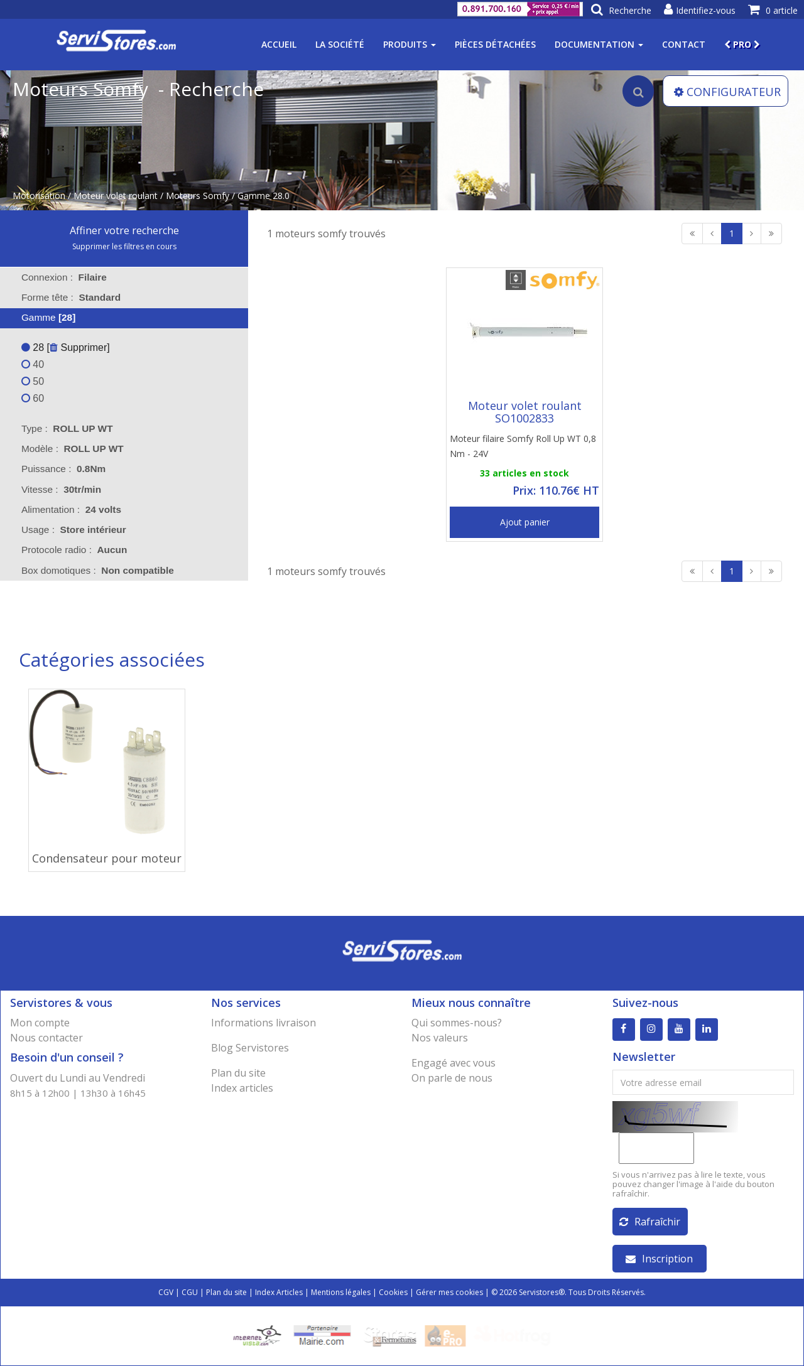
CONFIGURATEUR (727, 91)
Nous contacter (46, 1038)
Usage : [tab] (73, 529)
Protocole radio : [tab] (74, 549)
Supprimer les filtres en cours (124, 246)
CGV (165, 1292)
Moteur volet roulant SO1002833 (525, 412)
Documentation (599, 44)
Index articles (242, 1088)
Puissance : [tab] (63, 468)
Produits (409, 44)
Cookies (393, 1292)
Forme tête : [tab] (71, 297)
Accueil (278, 44)
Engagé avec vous (453, 1063)
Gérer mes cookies (449, 1292)
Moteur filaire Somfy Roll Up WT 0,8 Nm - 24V (523, 446)
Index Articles (279, 1292)
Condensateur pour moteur (107, 858)
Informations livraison (263, 1023)
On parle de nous (451, 1078)
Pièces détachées (495, 44)
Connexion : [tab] (64, 277)
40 (32, 364)
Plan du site (238, 1073)
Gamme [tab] (40, 317)
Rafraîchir (649, 1222)
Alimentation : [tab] (71, 509)
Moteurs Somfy (197, 196)
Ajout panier (525, 522)
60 (32, 398)
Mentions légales (341, 1292)
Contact (683, 44)
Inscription (659, 1259)
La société (339, 44)
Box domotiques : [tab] (97, 570)
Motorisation (39, 196)
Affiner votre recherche (124, 230)
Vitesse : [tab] (61, 489)
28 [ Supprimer (64, 347)
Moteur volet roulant (115, 196)
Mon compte (40, 1023)
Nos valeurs (439, 1038)
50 (32, 381)
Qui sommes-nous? (456, 1023)
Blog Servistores (250, 1048)
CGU (190, 1292)
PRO (742, 44)
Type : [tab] (67, 428)
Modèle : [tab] (72, 448)
